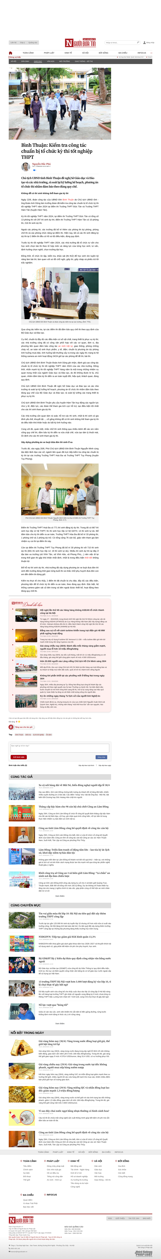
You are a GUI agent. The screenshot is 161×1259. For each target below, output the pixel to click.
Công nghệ (75, 1187)
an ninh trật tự (65, 346)
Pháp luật (49, 53)
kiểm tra (28, 735)
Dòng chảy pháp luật (55, 1166)
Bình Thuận (68, 200)
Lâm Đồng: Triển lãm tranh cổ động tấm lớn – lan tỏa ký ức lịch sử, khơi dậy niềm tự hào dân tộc (74, 851)
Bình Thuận (19, 735)
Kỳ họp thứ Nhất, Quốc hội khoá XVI (137, 57)
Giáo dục (38, 61)
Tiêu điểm (27, 1166)
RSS (110, 1218)
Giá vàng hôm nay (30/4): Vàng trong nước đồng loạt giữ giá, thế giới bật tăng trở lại (74, 1043)
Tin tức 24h (134, 1218)
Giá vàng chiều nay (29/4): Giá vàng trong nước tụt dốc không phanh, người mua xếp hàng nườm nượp (73, 1066)
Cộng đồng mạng (125, 1176)
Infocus (142, 53)
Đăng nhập (101, 757)
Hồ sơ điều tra (53, 1173)
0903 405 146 (15, 1248)
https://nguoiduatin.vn (16, 1226)
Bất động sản (76, 1166)
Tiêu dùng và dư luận (79, 1183)
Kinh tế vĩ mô (76, 1173)
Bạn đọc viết (28, 1207)
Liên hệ (13, 43)
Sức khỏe (122, 1170)
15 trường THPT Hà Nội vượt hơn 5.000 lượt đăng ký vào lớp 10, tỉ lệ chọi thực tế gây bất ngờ (75, 983)
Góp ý (22, 43)
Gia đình (121, 1166)
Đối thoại (27, 1176)
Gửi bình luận (18, 757)
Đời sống (103, 53)
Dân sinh (25, 61)
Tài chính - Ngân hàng (80, 1170)
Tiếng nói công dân (55, 1176)
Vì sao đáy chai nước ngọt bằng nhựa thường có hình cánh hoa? (74, 1110)
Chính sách (28, 1170)
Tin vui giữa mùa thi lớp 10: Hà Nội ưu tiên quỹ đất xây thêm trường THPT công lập (72, 915)
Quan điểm (27, 1200)
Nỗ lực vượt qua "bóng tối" (53, 1004)
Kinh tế (68, 53)
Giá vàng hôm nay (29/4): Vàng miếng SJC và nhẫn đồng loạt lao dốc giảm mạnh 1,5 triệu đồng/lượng (74, 1089)
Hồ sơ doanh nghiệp (79, 1176)
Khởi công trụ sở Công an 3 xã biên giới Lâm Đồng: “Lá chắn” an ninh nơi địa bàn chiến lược (74, 874)
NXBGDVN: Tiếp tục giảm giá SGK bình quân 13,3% (67, 936)
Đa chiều (123, 53)
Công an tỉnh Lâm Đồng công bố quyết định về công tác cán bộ (73, 828)
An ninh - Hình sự (54, 1180)
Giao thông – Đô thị (84, 61)
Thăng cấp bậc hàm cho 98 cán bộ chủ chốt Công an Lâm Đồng (74, 806)
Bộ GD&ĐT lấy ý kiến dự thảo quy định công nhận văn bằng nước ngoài (75, 960)
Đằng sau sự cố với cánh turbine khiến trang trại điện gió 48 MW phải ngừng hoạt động (72, 632)
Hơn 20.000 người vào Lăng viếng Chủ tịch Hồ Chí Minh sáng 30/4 (73, 661)
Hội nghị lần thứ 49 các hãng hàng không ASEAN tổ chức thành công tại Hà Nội (72, 611)
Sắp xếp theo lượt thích (86, 765)
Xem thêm (60, 896)
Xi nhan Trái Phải (30, 1203)
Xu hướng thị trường (79, 1180)
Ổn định (49, 735)
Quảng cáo (32, 43)
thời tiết (88, 558)
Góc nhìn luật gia (54, 1170)
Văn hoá (50, 61)
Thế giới (26, 1180)
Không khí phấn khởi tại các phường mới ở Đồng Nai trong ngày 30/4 (72, 677)
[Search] (138, 42)
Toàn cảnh (28, 53)
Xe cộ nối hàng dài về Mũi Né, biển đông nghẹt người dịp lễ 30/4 (74, 785)
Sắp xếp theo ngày (105, 765)
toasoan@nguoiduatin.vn (19, 1251)
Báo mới (146, 1218)
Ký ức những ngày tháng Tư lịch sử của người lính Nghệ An (70, 696)
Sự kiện (26, 1173)
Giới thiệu (120, 1218)
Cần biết (121, 1173)
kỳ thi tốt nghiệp (38, 735)
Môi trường (64, 61)
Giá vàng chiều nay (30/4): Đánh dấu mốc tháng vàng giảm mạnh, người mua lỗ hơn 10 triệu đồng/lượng (73, 647)
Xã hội (85, 53)
